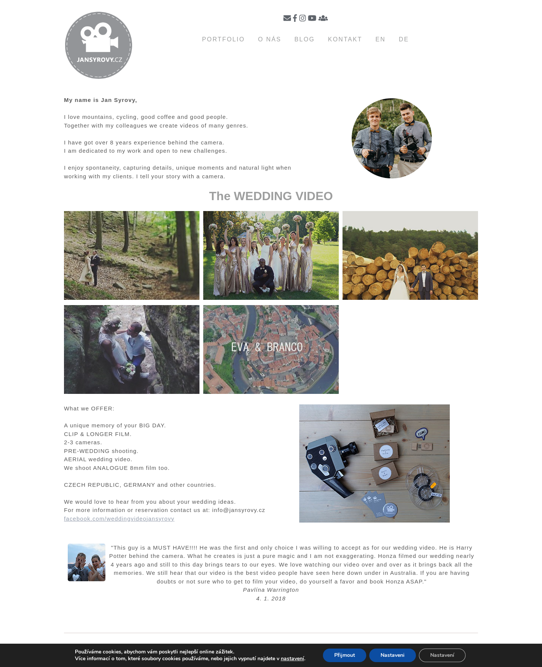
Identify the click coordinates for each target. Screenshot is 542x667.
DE (404, 39)
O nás (269, 39)
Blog (304, 39)
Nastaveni (393, 655)
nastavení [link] (292, 658)
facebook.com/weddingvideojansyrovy (119, 518)
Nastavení (442, 655)
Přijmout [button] (344, 655)
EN (381, 39)
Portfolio (223, 39)
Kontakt (345, 39)
